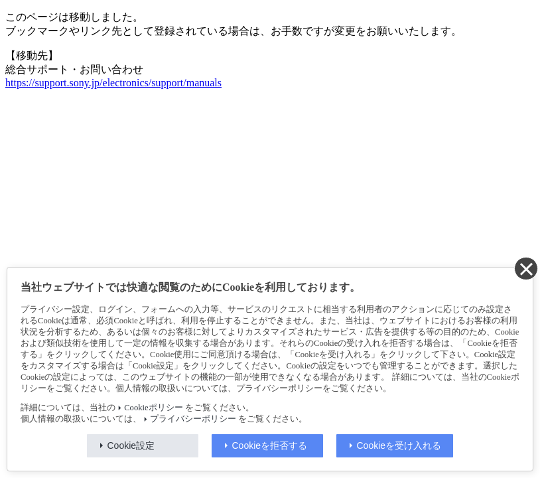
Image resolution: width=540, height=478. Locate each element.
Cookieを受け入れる (399, 445)
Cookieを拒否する (270, 445)
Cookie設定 (131, 445)
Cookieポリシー (153, 407)
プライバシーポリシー (193, 419)
